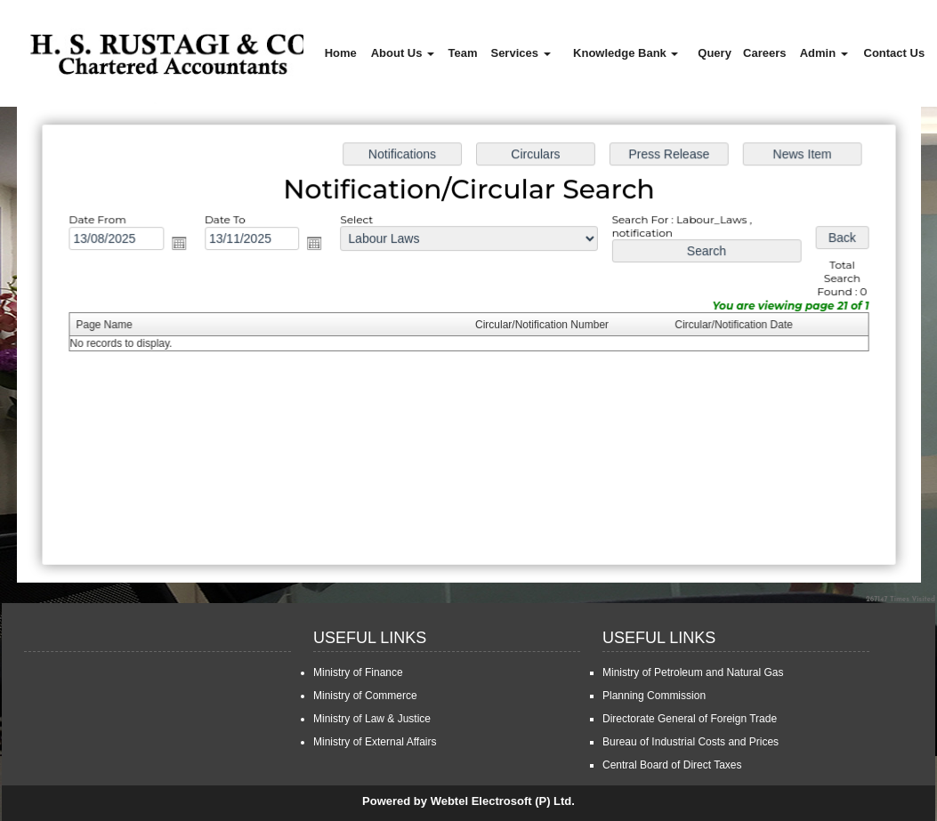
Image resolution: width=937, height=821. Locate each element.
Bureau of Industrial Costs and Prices (690, 742)
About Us (402, 53)
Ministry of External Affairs (375, 742)
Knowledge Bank (625, 53)
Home (341, 53)
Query (714, 53)
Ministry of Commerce (365, 695)
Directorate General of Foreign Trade (689, 718)
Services (520, 53)
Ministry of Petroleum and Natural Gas (692, 672)
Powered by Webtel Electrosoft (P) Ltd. (468, 801)
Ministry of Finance (358, 672)
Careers (764, 53)
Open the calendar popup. (182, 244)
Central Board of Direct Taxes (672, 765)
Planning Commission (654, 695)
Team (463, 53)
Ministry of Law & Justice (372, 718)
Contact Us (894, 53)
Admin (824, 53)
